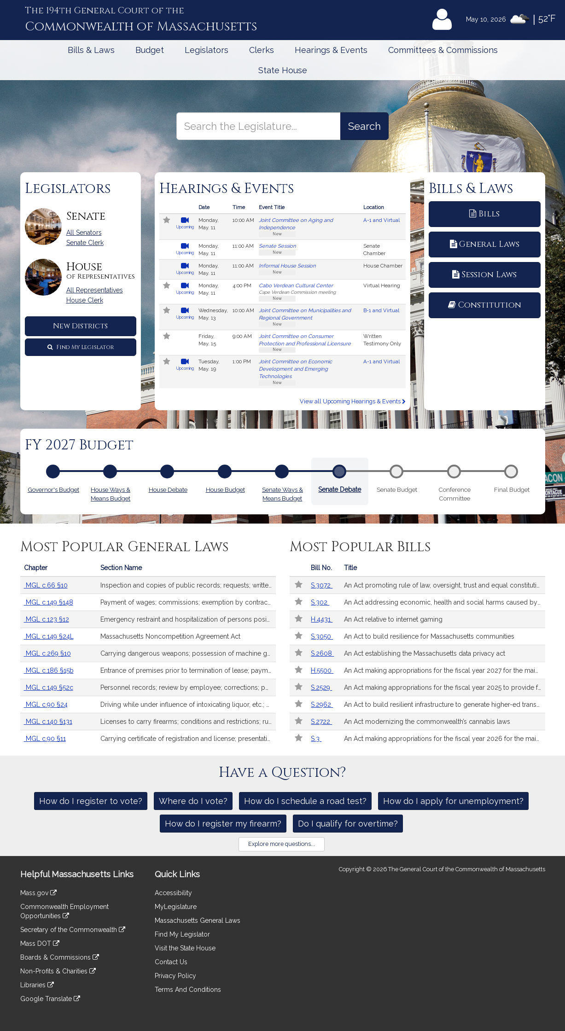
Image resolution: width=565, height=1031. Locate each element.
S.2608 (322, 653)
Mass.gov (38, 893)
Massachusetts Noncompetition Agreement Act (170, 636)
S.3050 (322, 636)
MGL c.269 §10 (47, 653)
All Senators (84, 232)
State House (282, 70)
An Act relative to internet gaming (393, 619)
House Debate (168, 488)
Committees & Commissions (443, 50)
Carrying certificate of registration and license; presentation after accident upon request (188, 738)
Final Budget (512, 489)
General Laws (484, 244)
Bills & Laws (91, 50)
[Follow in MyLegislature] (167, 221)
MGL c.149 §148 (48, 602)
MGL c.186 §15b (49, 670)
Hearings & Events (331, 50)
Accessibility (173, 893)
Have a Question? (282, 772)
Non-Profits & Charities (58, 971)
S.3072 (321, 585)
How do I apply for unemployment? (453, 801)
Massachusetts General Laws (197, 920)
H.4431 (321, 619)
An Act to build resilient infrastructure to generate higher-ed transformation (444, 704)
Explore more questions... (281, 843)
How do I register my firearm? (223, 823)
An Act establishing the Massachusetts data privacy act (424, 653)
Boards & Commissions (59, 957)
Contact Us (171, 962)
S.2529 (321, 687)
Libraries (37, 985)
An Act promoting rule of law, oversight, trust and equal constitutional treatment (444, 585)
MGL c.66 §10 (46, 585)
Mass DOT (39, 943)
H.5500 (322, 670)
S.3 (316, 738)
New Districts (80, 326)
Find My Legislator (80, 347)
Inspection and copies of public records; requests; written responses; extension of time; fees (188, 585)
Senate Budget (397, 489)
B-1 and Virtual (381, 310)
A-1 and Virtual (381, 220)
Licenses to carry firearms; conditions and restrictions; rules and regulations (188, 721)
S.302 (320, 602)
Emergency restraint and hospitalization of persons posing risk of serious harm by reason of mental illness (188, 619)
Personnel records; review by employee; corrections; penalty (188, 687)
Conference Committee (454, 493)
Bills (484, 214)
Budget (149, 50)
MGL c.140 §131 (48, 721)
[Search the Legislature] (364, 126)
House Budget (225, 488)
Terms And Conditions (188, 989)
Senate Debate (339, 488)
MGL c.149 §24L (49, 636)
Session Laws (484, 274)
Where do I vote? (193, 801)
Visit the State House (185, 948)
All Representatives (94, 290)
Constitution (484, 305)
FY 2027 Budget (79, 445)
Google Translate (50, 998)
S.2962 (322, 704)
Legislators (206, 50)
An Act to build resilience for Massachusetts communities (429, 636)
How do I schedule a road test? (305, 801)
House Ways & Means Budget (110, 493)
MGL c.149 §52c (48, 687)
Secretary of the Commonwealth (72, 929)
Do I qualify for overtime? (348, 823)
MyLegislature (176, 906)
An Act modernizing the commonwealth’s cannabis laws (427, 721)
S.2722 (321, 721)
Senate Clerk (85, 242)
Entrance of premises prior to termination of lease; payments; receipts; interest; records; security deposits (188, 670)
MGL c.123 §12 (46, 619)
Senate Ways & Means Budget (282, 493)
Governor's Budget (53, 488)
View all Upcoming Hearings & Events (353, 401)
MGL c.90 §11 (45, 738)
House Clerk (84, 300)
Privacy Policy (175, 975)
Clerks (261, 50)
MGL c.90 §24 (46, 704)
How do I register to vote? (90, 801)
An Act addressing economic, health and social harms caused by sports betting (444, 602)
